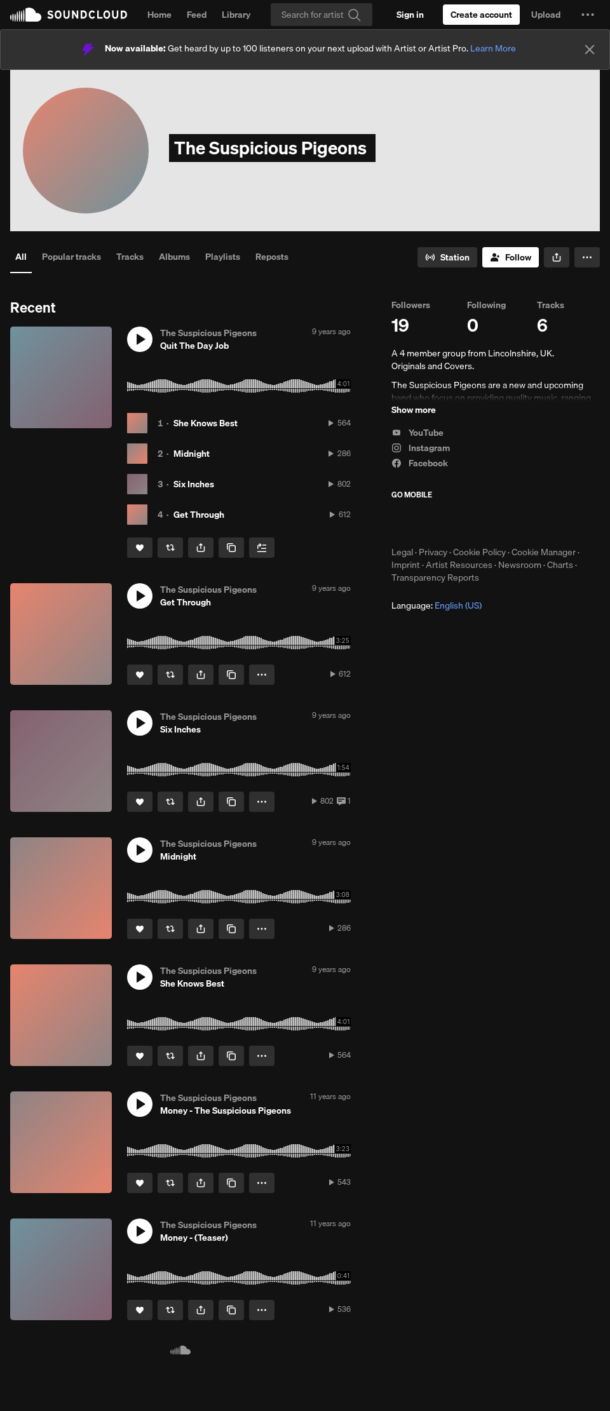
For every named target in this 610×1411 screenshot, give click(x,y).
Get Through (198, 515)
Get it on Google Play (516, 523)
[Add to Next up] (261, 547)
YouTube (417, 433)
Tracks (130, 257)
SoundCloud (68, 15)
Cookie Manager (544, 552)
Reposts (271, 257)
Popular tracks (71, 257)
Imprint (405, 565)
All (21, 257)
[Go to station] (447, 257)
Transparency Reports (435, 577)
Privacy (433, 552)
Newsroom (519, 565)
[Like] (139, 547)
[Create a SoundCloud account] (481, 14)
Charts (560, 565)
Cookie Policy (479, 552)
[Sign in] (410, 14)
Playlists (222, 257)
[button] (588, 14)
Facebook (419, 463)
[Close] (590, 50)
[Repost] (170, 547)
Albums (174, 257)
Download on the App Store (429, 523)
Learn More (493, 48)
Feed (197, 15)
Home (159, 15)
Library (236, 15)
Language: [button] (436, 605)
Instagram (420, 448)
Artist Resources (459, 565)
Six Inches (193, 484)
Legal (402, 552)
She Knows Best (205, 423)
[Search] (321, 14)
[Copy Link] (231, 547)
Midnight (191, 454)
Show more (413, 409)
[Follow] (510, 257)
